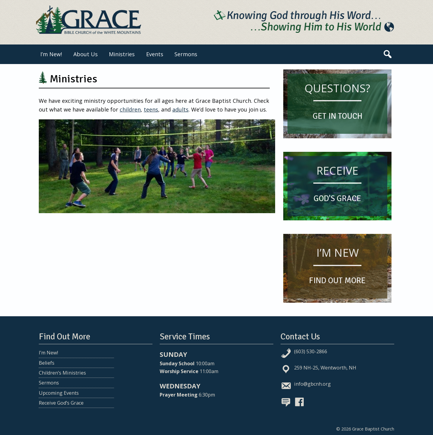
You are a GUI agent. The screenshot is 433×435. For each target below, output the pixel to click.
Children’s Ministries (62, 372)
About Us (85, 54)
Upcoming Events (59, 393)
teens (151, 109)
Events (154, 54)
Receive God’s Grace (61, 403)
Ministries (122, 54)
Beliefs (46, 363)
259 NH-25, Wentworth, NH (325, 367)
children (130, 109)
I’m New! (51, 54)
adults (180, 109)
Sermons (185, 54)
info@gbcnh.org (312, 384)
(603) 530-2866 (310, 351)
